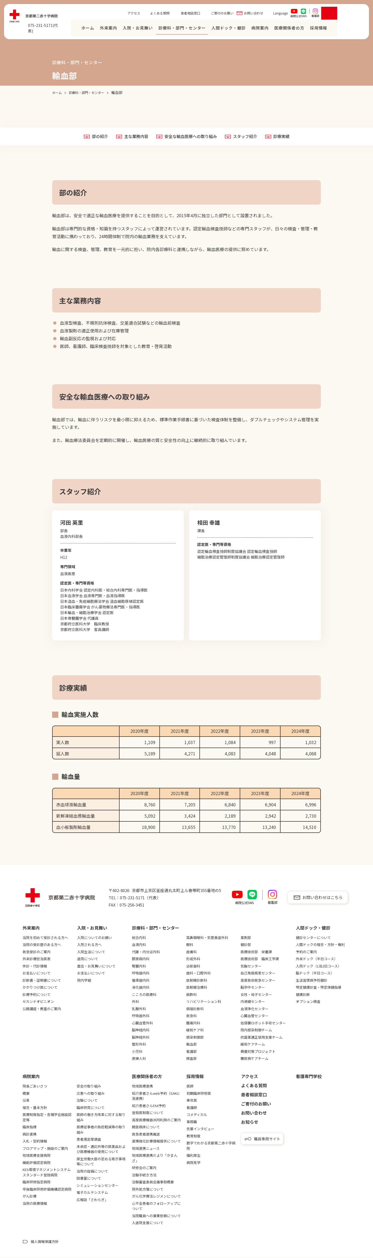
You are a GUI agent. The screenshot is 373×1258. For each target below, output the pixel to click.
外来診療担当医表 (37, 959)
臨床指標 (30, 1127)
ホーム (115, 29)
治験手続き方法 (144, 1175)
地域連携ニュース (146, 1148)
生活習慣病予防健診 (311, 980)
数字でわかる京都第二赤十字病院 (210, 1146)
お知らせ (249, 1122)
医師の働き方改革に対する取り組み (101, 1117)
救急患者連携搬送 (146, 1134)
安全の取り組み (89, 1086)
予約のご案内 (306, 952)
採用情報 (195, 1077)
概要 (26, 1093)
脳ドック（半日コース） (315, 973)
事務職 (191, 1122)
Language (308, 14)
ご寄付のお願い (249, 14)
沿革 (26, 1100)
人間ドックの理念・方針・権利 (320, 944)
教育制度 (193, 1136)
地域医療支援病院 (37, 1155)
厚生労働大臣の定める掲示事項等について (101, 1162)
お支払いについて (37, 973)
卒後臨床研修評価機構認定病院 (47, 1189)
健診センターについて (313, 937)
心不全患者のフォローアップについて (156, 1206)
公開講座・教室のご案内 (42, 1009)
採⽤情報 (346, 29)
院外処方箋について (147, 1189)
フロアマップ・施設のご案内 (45, 1148)
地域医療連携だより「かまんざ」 (154, 1158)
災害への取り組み (91, 1093)
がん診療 (30, 1196)
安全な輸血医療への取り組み (190, 136)
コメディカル (196, 1115)
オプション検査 (308, 1001)
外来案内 (136, 29)
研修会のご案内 (144, 1168)
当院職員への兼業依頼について (156, 1216)
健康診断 (303, 994)
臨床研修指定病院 (37, 1182)
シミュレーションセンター (98, 1185)
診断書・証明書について (42, 980)
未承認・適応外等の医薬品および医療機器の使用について (101, 1149)
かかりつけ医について (40, 987)
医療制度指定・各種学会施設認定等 (47, 1117)
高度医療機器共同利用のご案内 (156, 1120)
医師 (189, 1086)
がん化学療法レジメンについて (156, 1196)
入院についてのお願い (94, 937)
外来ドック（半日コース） (317, 959)
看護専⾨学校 (309, 1077)
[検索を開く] (357, 14)
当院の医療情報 (35, 1203)
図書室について (89, 1178)
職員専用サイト (267, 1139)
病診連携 (30, 1134)
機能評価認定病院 (37, 1162)
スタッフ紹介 (247, 136)
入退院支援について (147, 1223)
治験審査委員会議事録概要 (153, 1182)
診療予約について (37, 994)
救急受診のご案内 (37, 952)
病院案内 (287, 29)
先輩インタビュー (200, 1129)
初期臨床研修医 (198, 1093)
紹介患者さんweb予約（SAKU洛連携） (155, 1096)
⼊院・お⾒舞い (165, 29)
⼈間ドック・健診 (256, 29)
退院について (87, 959)
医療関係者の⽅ (317, 29)
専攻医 (191, 1100)
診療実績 (285, 136)
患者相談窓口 (218, 14)
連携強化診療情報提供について (156, 1141)
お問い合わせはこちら (322, 897)
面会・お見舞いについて (96, 966)
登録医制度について (147, 1113)
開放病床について (146, 1127)
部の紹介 (96, 136)
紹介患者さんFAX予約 (149, 1105)
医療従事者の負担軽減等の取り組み (101, 1130)
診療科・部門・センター (209, 29)
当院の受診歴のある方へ (42, 944)
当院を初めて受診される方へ (45, 937)
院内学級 (84, 980)
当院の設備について (92, 1171)
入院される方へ (89, 944)
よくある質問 (187, 14)
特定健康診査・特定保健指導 (318, 987)
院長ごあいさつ (35, 1086)
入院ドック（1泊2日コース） (318, 966)
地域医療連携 (142, 1086)
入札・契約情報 (35, 1141)
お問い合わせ (281, 14)
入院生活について (91, 952)
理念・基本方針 (35, 1107)
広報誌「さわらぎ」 (92, 1199)
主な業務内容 (133, 136)
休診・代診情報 (35, 966)
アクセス (161, 14)
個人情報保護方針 (45, 1241)
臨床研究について (91, 1107)
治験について (87, 1100)
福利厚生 (193, 1155)
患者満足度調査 (89, 1139)
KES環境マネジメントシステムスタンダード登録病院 (47, 1173)
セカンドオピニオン (38, 1001)
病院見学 (193, 1162)
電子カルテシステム (92, 1192)
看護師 (191, 1107)
